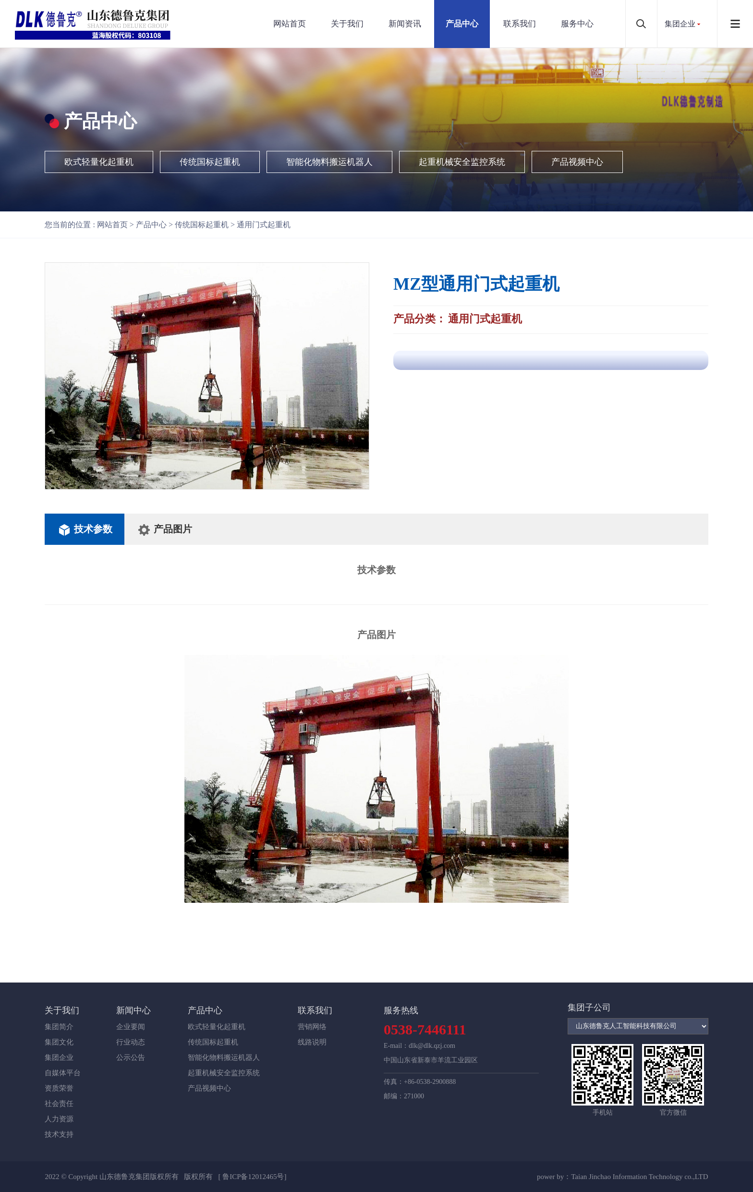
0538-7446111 (425, 1029)
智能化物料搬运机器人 (329, 162)
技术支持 (59, 1134)
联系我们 (519, 23)
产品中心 (462, 23)
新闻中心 (133, 1010)
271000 (414, 1096)
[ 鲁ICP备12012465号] (252, 1176)
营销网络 (312, 1027)
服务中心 (577, 23)
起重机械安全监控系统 (462, 162)
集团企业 (680, 24)
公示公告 (130, 1057)
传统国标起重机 (210, 162)
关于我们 (347, 23)
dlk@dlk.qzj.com (432, 1045)
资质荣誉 (59, 1088)
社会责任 (59, 1103)
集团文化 (59, 1042)
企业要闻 (130, 1027)
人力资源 (59, 1119)
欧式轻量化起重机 (99, 162)
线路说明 (312, 1042)
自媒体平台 (63, 1073)
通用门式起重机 (264, 225)
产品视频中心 (577, 162)
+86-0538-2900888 (430, 1081)
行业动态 (130, 1042)
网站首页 (289, 23)
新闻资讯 (405, 23)
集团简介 (59, 1027)
